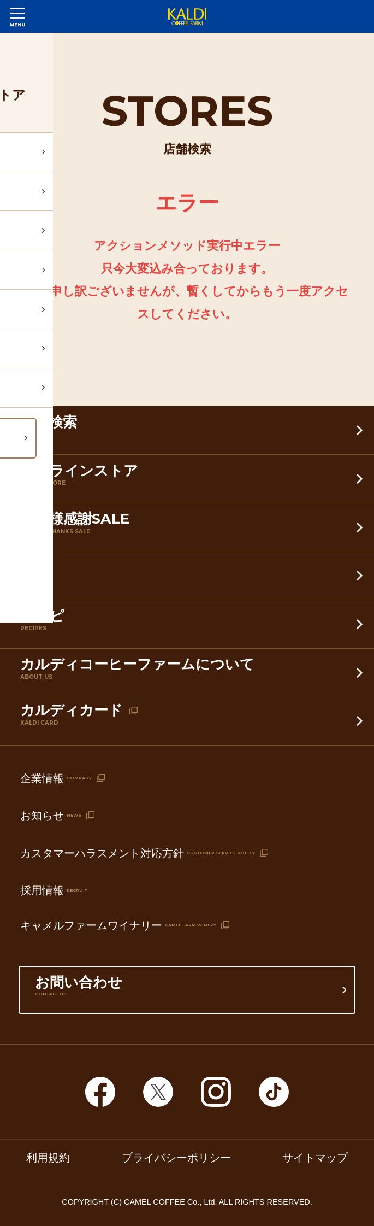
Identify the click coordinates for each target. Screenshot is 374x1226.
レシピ (189, 626)
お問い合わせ (187, 992)
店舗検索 (189, 432)
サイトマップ (315, 1158)
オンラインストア (189, 481)
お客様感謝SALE (189, 529)
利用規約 (48, 1158)
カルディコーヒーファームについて (189, 674)
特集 (189, 578)
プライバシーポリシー (176, 1158)
